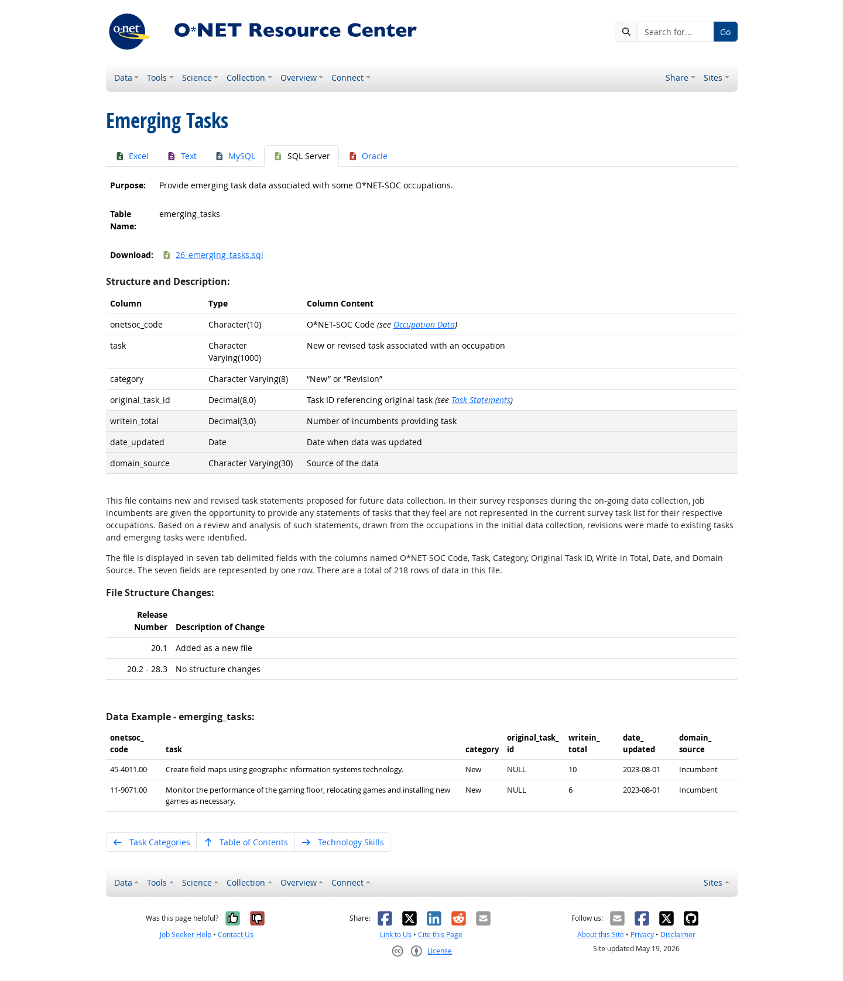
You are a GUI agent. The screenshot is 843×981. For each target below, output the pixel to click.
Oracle (368, 155)
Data (123, 77)
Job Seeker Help (185, 934)
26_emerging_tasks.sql (213, 254)
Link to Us (396, 934)
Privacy (642, 934)
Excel (132, 155)
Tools (157, 77)
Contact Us (235, 934)
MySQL (235, 155)
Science (197, 77)
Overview (298, 77)
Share (677, 77)
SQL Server (301, 155)
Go (725, 31)
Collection (246, 77)
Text (181, 155)
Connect (347, 77)
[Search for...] (676, 32)
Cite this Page (440, 934)
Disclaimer (677, 934)
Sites (713, 77)
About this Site (600, 934)
